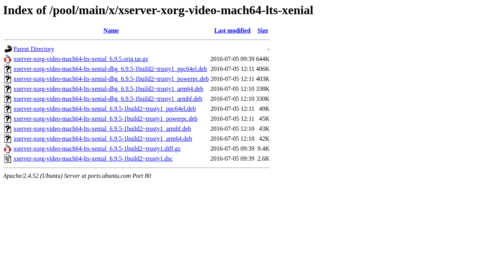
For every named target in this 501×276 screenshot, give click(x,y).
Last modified (232, 30)
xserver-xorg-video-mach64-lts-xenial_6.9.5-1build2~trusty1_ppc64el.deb (104, 108)
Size (263, 30)
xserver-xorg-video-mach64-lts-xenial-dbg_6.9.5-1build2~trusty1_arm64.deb (108, 88)
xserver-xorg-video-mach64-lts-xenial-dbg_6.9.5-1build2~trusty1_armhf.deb (107, 98)
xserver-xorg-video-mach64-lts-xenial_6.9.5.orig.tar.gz (80, 59)
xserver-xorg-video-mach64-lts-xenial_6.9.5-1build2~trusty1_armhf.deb (102, 128)
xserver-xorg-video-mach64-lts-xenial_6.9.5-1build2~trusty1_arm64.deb (102, 138)
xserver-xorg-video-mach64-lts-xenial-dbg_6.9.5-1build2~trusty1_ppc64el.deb (110, 69)
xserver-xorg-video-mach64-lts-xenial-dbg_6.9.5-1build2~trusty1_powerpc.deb (111, 79)
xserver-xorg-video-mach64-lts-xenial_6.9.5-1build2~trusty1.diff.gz (97, 148)
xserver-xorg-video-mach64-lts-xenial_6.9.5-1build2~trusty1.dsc (93, 158)
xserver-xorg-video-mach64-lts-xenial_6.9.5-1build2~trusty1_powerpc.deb (105, 118)
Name (111, 30)
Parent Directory (33, 49)
